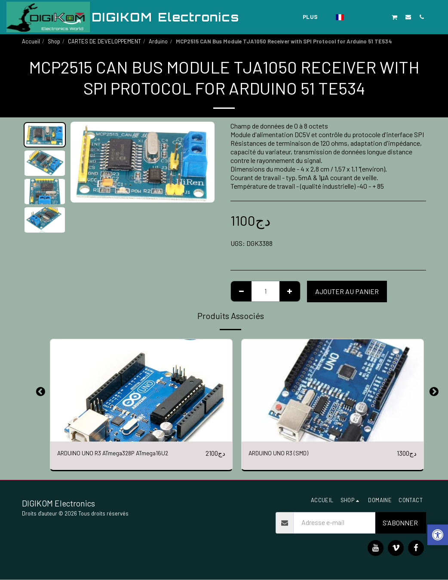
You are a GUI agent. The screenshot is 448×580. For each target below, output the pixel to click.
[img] (141, 390)
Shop (54, 41)
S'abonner (400, 523)
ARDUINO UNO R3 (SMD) (283, 453)
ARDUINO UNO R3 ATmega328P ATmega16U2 (121, 453)
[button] (354, 17)
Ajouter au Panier (347, 291)
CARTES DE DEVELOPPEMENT (104, 41)
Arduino (158, 41)
